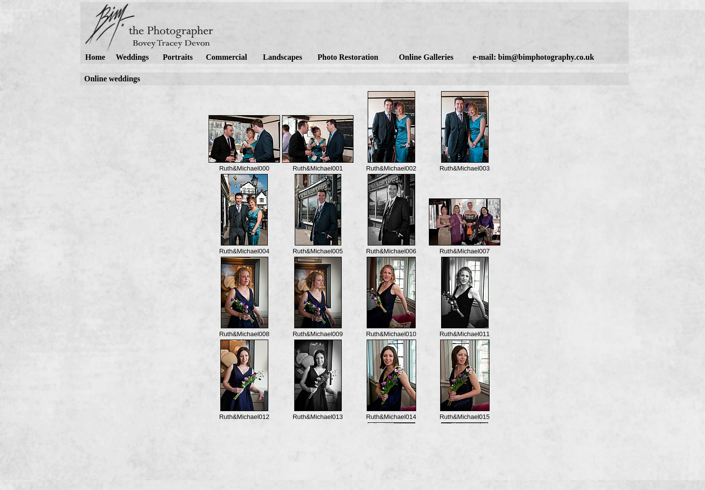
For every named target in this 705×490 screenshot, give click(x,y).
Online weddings (112, 78)
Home (95, 57)
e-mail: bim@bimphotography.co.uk (533, 57)
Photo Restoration (348, 57)
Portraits (177, 57)
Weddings (132, 57)
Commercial (226, 57)
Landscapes (282, 57)
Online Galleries (426, 57)
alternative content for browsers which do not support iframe (354, 254)
